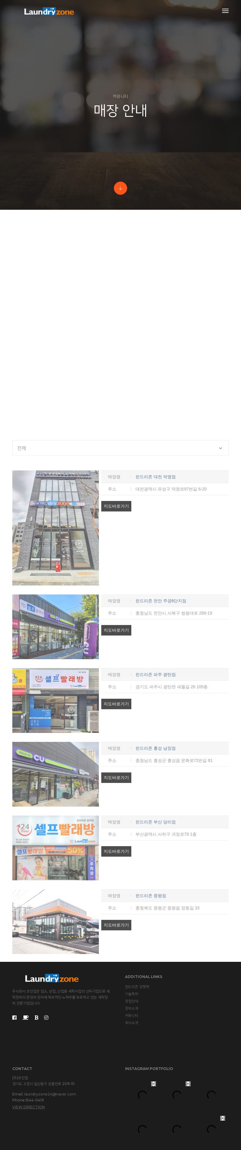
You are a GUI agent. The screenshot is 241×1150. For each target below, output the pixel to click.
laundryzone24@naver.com (50, 1094)
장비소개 (131, 1008)
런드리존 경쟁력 (137, 986)
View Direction (28, 1107)
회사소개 (131, 1022)
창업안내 (131, 1001)
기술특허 (131, 993)
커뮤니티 (131, 1015)
